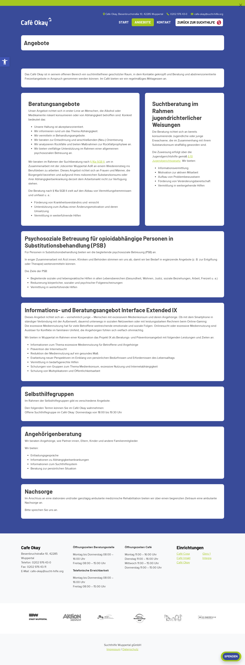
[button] (4, 62)
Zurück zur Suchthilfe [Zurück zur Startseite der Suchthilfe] (199, 22)
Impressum (113, 649)
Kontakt (164, 22)
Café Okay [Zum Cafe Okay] (183, 562)
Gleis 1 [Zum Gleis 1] (206, 554)
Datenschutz (130, 649)
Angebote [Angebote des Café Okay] (143, 22)
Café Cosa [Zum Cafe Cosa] (183, 554)
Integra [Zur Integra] (206, 558)
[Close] (240, 5)
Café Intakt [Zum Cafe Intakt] (183, 558)
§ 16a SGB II (97, 162)
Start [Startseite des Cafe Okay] (124, 22)
